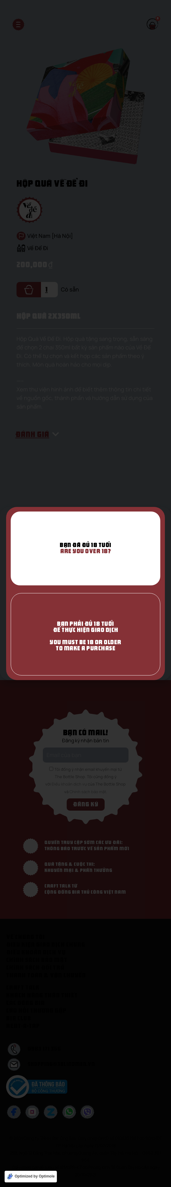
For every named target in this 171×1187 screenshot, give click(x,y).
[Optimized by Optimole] (31, 1176)
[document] (85, 593)
